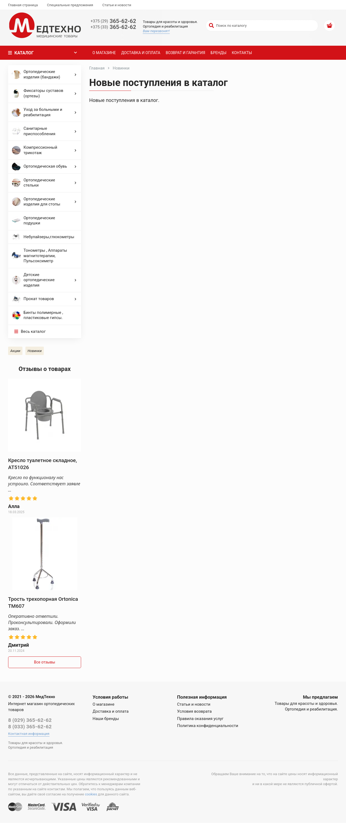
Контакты (241, 53)
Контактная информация (28, 734)
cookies (91, 794)
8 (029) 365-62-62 (30, 720)
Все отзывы (44, 662)
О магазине (103, 53)
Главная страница (23, 5)
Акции (15, 351)
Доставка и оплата (140, 53)
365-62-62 (114, 21)
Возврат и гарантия (185, 53)
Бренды (218, 53)
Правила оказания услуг (200, 718)
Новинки (35, 351)
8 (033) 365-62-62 (30, 727)
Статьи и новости (116, 5)
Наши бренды (106, 718)
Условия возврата (194, 711)
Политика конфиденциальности (207, 725)
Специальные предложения (70, 5)
